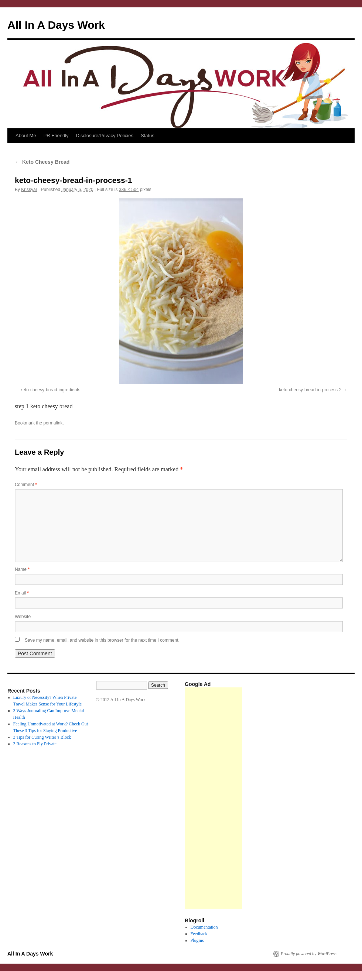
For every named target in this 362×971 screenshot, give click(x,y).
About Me (26, 135)
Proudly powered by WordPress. (309, 953)
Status (147, 135)
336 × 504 (129, 189)
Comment (26, 484)
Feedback (199, 933)
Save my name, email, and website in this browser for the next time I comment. (102, 640)
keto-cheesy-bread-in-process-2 (310, 389)
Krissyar (29, 189)
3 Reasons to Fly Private (35, 743)
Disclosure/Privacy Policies (104, 135)
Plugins (197, 940)
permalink (52, 423)
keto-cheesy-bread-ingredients (50, 389)
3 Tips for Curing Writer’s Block (42, 737)
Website (23, 616)
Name (22, 569)
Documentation (204, 927)
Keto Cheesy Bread (42, 162)
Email (22, 593)
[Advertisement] (213, 798)
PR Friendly (56, 135)
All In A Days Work (56, 25)
